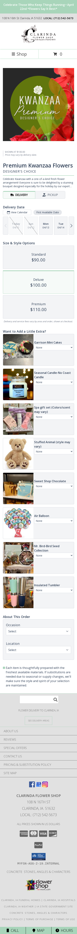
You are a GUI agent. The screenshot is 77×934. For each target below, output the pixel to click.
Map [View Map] (38, 930)
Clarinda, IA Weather (19, 906)
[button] (39, 856)
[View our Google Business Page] (38, 786)
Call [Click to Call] (13, 930)
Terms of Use (65, 919)
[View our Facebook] (32, 786)
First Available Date (47, 212)
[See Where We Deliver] (38, 720)
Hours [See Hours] (64, 930)
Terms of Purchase (39, 919)
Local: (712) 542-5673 (38, 814)
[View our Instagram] (45, 786)
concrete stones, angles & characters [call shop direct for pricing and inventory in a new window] (38, 872)
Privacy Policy (12, 919)
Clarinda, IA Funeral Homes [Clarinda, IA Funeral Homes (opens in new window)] (20, 900)
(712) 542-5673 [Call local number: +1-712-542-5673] (63, 18)
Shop (19, 54)
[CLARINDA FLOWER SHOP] (38, 44)
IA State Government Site (55, 906)
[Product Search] (39, 699)
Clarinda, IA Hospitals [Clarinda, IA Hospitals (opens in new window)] (60, 900)
